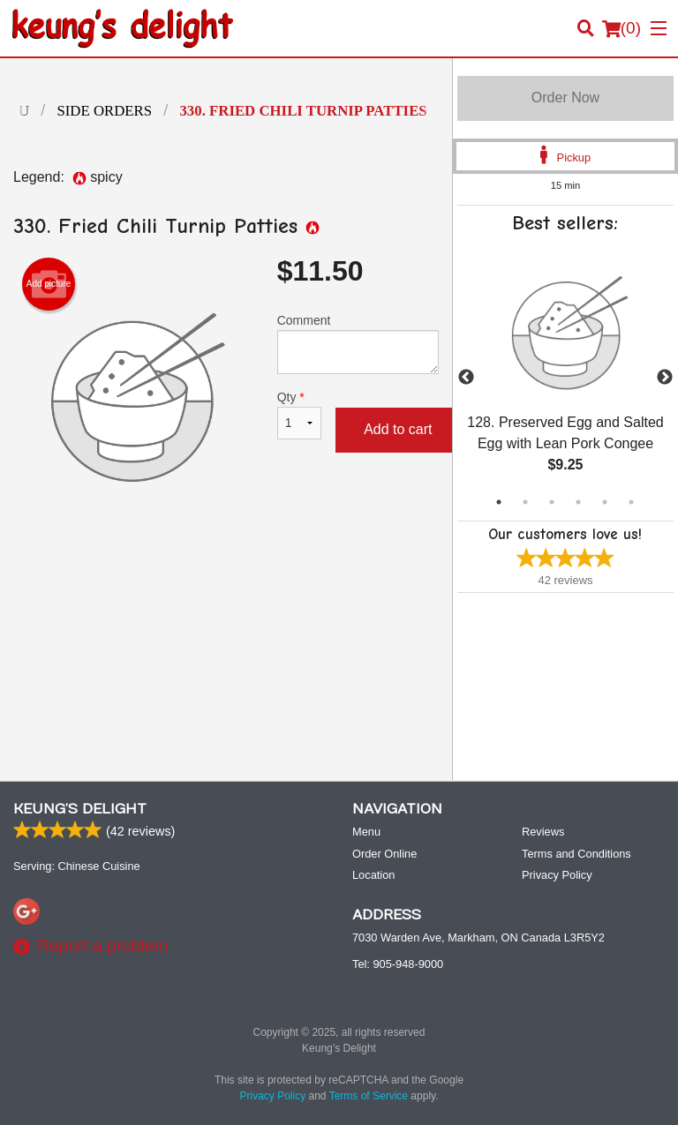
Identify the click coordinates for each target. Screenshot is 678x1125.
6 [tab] (631, 502)
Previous (466, 377)
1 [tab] (499, 502)
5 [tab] (605, 502)
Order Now (565, 97)
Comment (358, 343)
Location (373, 874)
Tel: (397, 964)
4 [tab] (578, 502)
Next (665, 377)
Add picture (49, 284)
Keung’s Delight (80, 809)
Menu (366, 831)
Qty (299, 414)
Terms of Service (368, 1096)
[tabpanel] (565, 377)
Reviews (543, 831)
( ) (621, 28)
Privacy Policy (557, 874)
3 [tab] (552, 502)
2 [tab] (525, 502)
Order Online (384, 853)
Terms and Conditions (576, 853)
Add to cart (398, 429)
